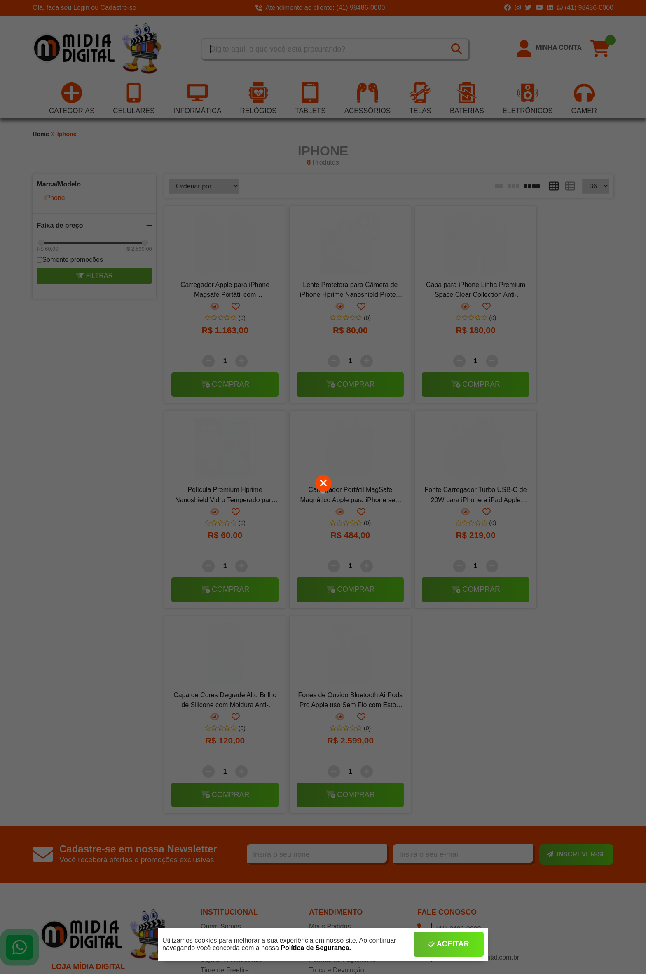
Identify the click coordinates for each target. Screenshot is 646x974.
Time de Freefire (225, 765)
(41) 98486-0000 (585, 7)
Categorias (71, 99)
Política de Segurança (341, 787)
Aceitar (448, 944)
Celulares (133, 99)
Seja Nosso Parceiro (231, 809)
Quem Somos (221, 722)
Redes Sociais (222, 820)
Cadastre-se (118, 7)
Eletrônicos (528, 99)
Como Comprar (331, 733)
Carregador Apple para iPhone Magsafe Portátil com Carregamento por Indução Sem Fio (218, 291)
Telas (420, 99)
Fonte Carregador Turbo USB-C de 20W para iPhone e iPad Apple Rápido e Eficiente (331, 497)
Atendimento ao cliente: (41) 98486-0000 (320, 7)
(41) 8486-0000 (449, 724)
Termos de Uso (331, 798)
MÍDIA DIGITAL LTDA (92, 779)
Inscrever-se (576, 650)
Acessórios (367, 99)
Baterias (467, 99)
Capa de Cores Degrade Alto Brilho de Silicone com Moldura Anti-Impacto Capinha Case (443, 497)
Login (82, 7)
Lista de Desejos (225, 798)
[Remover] (202, 362)
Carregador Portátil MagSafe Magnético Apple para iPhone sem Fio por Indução (219, 497)
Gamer (584, 99)
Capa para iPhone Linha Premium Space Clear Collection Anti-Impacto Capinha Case (443, 291)
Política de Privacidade (342, 809)
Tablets (310, 99)
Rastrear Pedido (333, 744)
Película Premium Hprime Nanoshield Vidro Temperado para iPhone (555, 291)
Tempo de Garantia (337, 777)
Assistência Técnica (230, 744)
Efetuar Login (220, 777)
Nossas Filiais (221, 733)
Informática (197, 99)
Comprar (218, 385)
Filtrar (94, 276)
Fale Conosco (329, 820)
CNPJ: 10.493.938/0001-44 (100, 793)
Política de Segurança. (316, 947)
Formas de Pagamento (342, 755)
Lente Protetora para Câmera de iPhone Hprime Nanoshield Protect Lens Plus (330, 291)
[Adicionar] (235, 362)
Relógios (258, 99)
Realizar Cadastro (227, 787)
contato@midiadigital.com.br (468, 752)
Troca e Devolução (336, 765)
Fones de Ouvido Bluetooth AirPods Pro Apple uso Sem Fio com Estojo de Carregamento (555, 497)
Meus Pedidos (330, 722)
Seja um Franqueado (231, 755)
